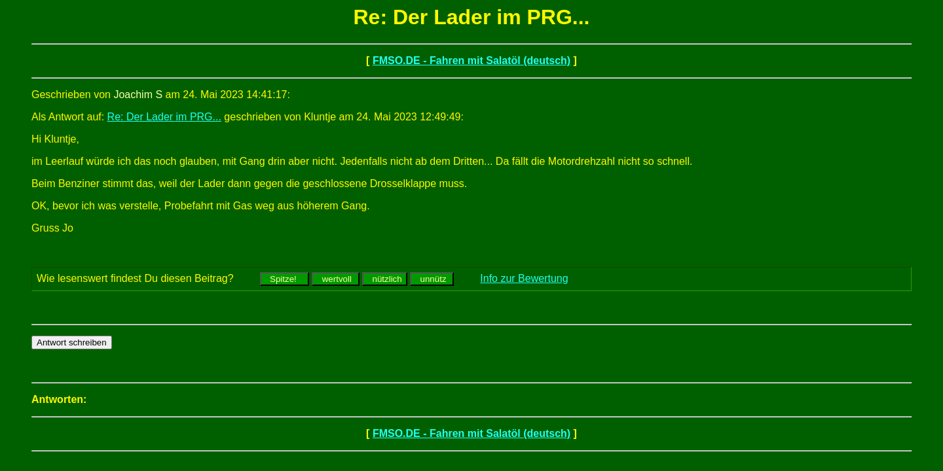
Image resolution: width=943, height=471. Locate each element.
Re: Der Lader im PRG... (164, 116)
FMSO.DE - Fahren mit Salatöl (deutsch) (471, 60)
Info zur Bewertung (524, 278)
